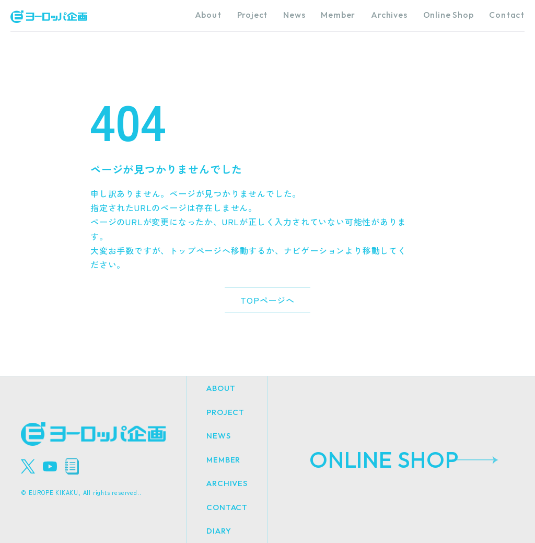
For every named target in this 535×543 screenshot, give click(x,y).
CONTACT (227, 507)
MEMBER (223, 460)
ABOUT (220, 388)
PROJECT (225, 412)
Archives (389, 14)
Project (252, 14)
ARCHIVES (226, 483)
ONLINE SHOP (384, 459)
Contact (507, 14)
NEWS (218, 436)
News (294, 14)
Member (338, 14)
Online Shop (448, 14)
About (208, 14)
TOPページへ (267, 300)
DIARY (218, 531)
